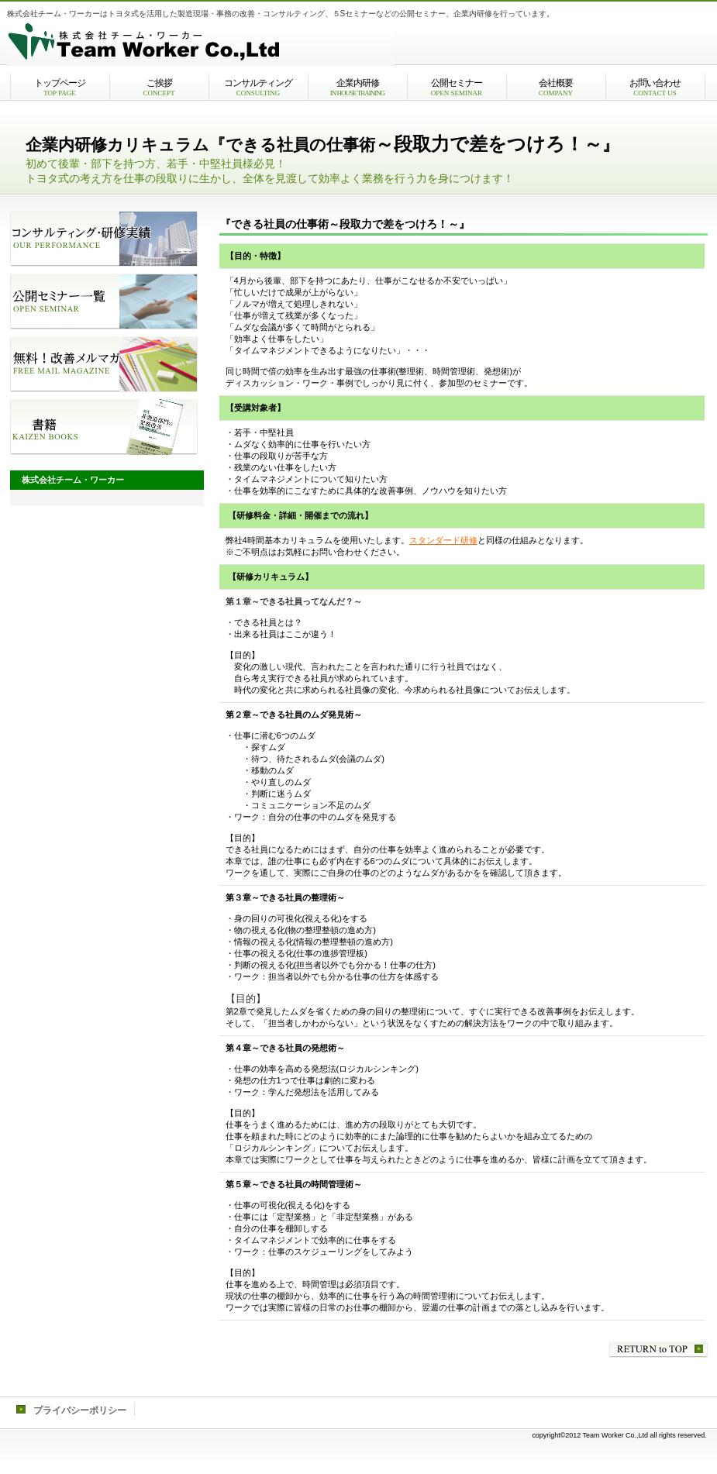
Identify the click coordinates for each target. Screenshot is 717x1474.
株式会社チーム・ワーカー (201, 42)
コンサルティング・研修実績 (104, 239)
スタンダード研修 (443, 540)
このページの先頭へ (658, 1349)
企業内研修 (357, 87)
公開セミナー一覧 (104, 301)
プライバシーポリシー (79, 1410)
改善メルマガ (104, 364)
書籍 (104, 427)
